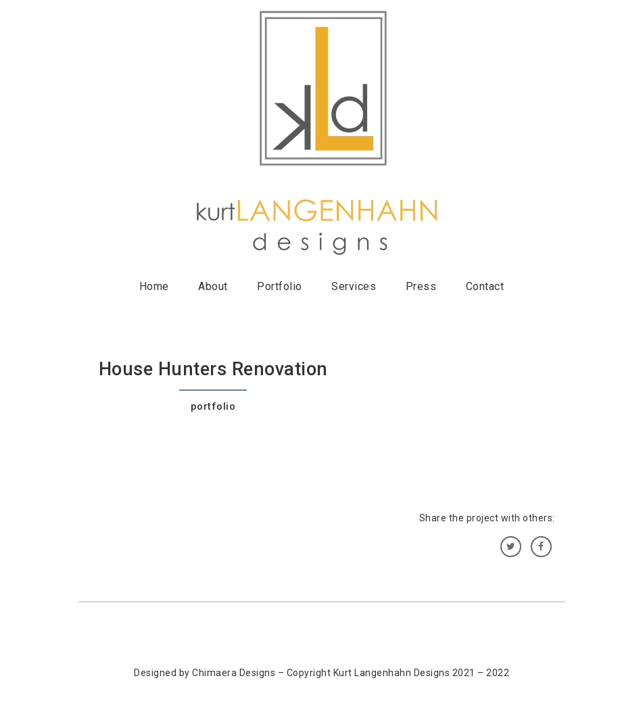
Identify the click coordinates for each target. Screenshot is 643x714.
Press (421, 286)
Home (154, 286)
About (213, 286)
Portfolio (279, 286)
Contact (485, 286)
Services (353, 286)
